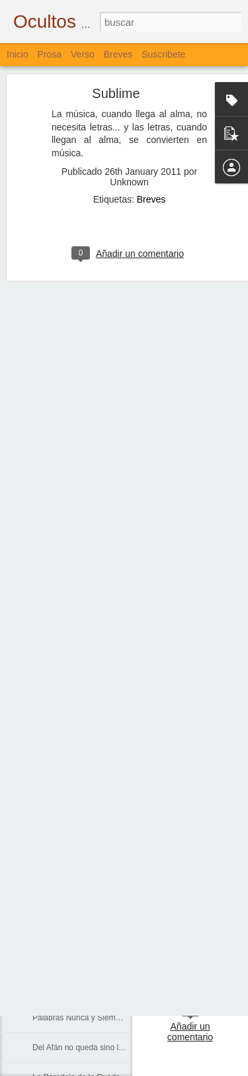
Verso (83, 54)
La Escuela (51, 749)
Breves (151, 110)
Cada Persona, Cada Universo (86, 839)
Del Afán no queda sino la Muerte (90, 1047)
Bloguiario (210, 948)
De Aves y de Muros (67, 630)
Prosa (50, 54)
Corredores (52, 779)
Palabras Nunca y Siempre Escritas (94, 1017)
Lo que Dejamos (61, 958)
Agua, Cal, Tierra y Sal (72, 928)
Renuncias (51, 690)
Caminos (47, 809)
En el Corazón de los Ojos (78, 868)
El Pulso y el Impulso (69, 988)
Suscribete (163, 54)
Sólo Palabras (57, 719)
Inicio (17, 54)
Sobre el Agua (57, 898)
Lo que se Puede (62, 660)
